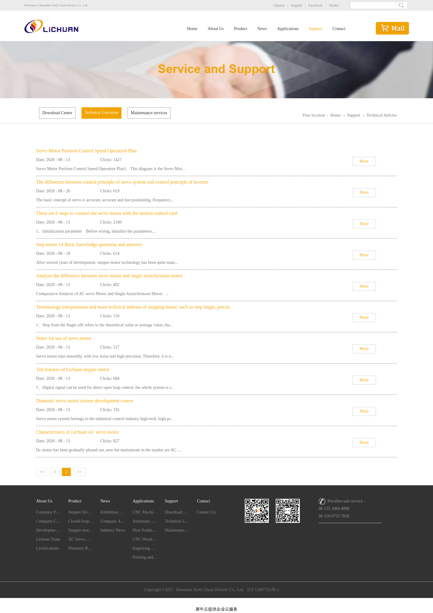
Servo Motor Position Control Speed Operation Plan (86, 150)
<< (42, 472)
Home (192, 28)
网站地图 (216, 601)
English (296, 5)
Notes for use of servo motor (63, 338)
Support (353, 115)
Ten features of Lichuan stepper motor (73, 369)
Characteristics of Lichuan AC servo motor (77, 432)
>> (79, 472)
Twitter (334, 5)
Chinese (279, 5)
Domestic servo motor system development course (84, 400)
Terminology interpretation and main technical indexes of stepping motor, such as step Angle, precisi (133, 307)
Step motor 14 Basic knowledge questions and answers (89, 244)
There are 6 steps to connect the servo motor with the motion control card (106, 213)
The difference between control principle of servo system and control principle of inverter (122, 182)
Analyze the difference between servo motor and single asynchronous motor (109, 275)
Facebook (316, 5)
